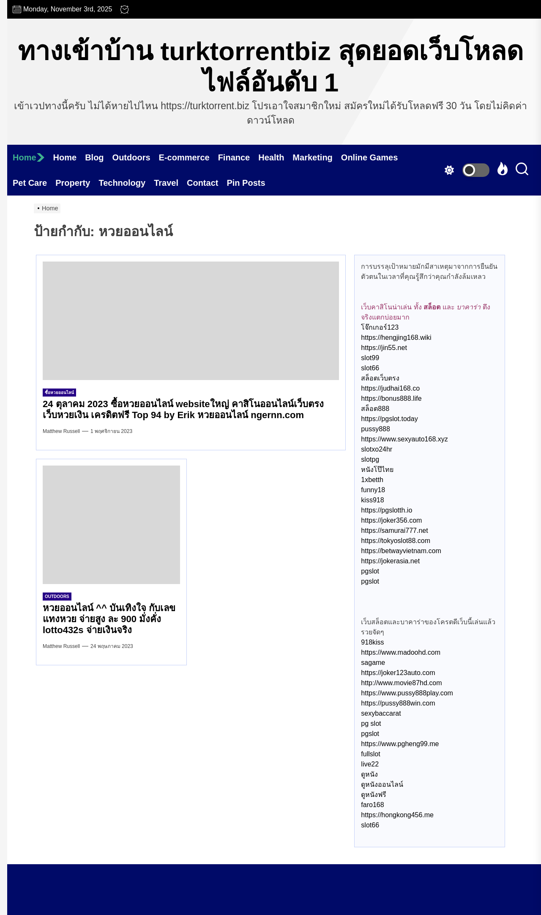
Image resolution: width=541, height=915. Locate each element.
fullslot (370, 754)
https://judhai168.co (390, 388)
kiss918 (372, 500)
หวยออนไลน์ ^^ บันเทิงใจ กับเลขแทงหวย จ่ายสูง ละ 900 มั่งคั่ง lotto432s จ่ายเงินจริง (109, 619)
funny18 (373, 489)
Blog (94, 157)
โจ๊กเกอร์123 (380, 327)
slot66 (370, 368)
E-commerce (184, 157)
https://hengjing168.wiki (396, 337)
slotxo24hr (376, 449)
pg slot (371, 723)
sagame (373, 662)
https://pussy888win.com (398, 703)
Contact (202, 182)
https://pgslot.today (389, 418)
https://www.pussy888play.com (407, 693)
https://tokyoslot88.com (395, 540)
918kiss (372, 642)
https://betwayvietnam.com (401, 550)
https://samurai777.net (394, 530)
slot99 (370, 357)
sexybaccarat (381, 713)
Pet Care (30, 182)
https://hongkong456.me (397, 815)
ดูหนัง (369, 774)
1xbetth (372, 479)
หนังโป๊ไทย (377, 469)
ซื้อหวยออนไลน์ (59, 392)
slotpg (370, 459)
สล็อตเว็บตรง (380, 378)
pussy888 (375, 429)
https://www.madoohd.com (400, 652)
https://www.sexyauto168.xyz (404, 439)
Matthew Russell (61, 431)
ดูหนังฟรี (373, 794)
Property (72, 182)
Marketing (312, 157)
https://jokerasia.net (390, 561)
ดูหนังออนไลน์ (382, 784)
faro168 (372, 804)
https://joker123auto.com (398, 672)
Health (271, 157)
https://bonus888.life (391, 398)
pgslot (370, 571)
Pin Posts (246, 182)
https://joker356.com (391, 520)
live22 (370, 764)
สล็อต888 (375, 408)
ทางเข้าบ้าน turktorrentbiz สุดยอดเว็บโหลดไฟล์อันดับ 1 (270, 66)
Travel (166, 182)
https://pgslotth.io (386, 510)
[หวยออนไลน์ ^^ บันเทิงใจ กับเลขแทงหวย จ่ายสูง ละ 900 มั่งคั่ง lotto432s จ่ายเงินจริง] (111, 525)
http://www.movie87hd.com (401, 682)
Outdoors (131, 157)
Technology (121, 182)
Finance (234, 157)
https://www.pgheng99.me (400, 743)
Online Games (369, 157)
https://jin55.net (384, 347)
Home (29, 157)
